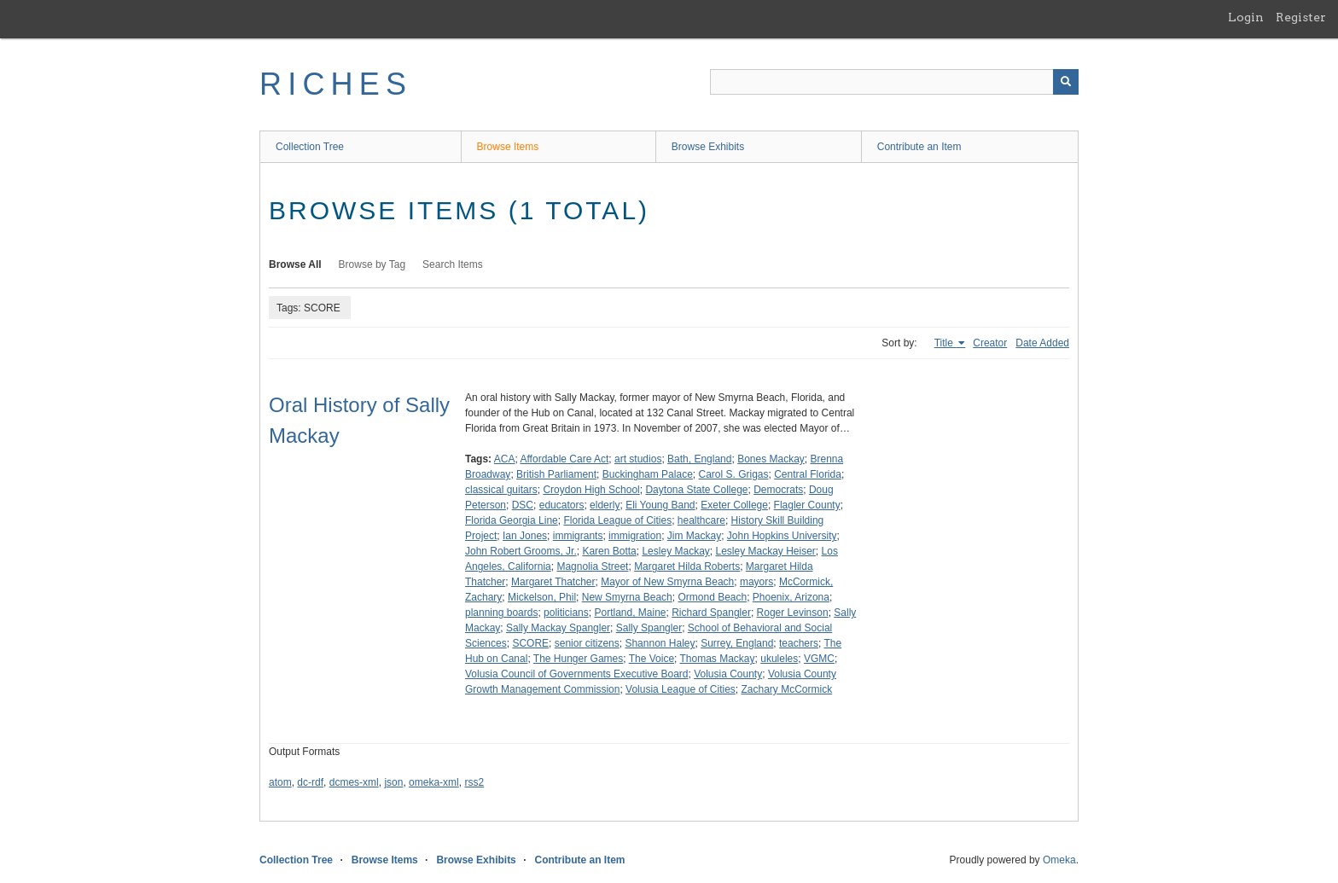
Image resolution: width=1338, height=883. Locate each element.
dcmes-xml (354, 782)
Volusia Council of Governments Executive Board (576, 674)
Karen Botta (609, 551)
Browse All (295, 264)
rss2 (474, 782)
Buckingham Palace (647, 474)
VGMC (819, 659)
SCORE (530, 643)
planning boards (501, 613)
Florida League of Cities (617, 520)
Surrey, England (737, 643)
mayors (756, 582)
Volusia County (728, 674)
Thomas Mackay (717, 659)
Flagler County (807, 505)
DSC (522, 505)
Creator (990, 343)
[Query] (894, 82)
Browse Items (508, 147)
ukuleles (779, 659)
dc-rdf (310, 782)
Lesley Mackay (675, 551)
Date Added (1042, 343)
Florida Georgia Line (511, 520)
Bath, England (699, 459)
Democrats (778, 490)
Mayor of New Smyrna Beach (667, 582)
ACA (504, 459)
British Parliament (556, 474)
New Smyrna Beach (627, 597)
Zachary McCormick (787, 689)
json (393, 782)
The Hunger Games (578, 659)
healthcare (701, 520)
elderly (605, 505)
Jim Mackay (694, 536)
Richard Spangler (711, 613)
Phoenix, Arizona (791, 597)
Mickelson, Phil (542, 597)
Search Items (452, 264)
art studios (637, 459)
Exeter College (734, 505)
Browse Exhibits (708, 147)
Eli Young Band (660, 505)
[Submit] (1066, 82)
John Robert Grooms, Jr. (521, 551)
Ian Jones (525, 536)
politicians (566, 613)
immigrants (578, 536)
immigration (634, 536)
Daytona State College (696, 490)
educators (562, 505)
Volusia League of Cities (680, 689)
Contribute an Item (919, 147)
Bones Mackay (771, 459)
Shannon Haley (660, 643)
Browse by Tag (372, 264)
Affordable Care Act (565, 459)
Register (1301, 17)
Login (1246, 17)
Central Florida (807, 474)
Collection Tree (310, 147)
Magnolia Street (592, 566)
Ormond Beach (712, 597)
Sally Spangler (649, 628)
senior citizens (587, 643)
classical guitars (501, 490)
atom (280, 782)
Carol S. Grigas (733, 474)
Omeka (1059, 860)
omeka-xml (434, 782)
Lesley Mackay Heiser (765, 551)
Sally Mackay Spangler (558, 628)
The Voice (651, 659)
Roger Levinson (793, 613)
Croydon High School (591, 490)
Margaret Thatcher (553, 582)
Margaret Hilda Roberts (687, 566)
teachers (798, 643)
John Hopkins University (782, 536)
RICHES (335, 84)
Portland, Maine (630, 613)
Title (945, 343)
